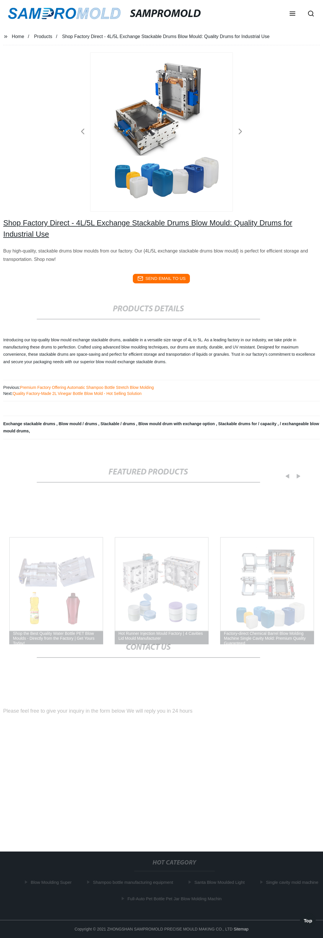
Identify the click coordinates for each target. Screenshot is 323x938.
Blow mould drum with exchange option (177, 423)
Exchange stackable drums (29, 423)
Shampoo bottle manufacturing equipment (134, 882)
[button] (292, 14)
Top (308, 920)
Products (43, 36)
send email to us (161, 278)
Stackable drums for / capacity (247, 423)
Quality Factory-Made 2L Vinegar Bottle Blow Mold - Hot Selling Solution (77, 393)
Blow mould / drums (78, 423)
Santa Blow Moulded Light (221, 882)
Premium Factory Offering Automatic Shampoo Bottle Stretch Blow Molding (87, 387)
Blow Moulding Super (52, 882)
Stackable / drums (118, 423)
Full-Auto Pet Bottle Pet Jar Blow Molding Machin (176, 898)
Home (18, 36)
